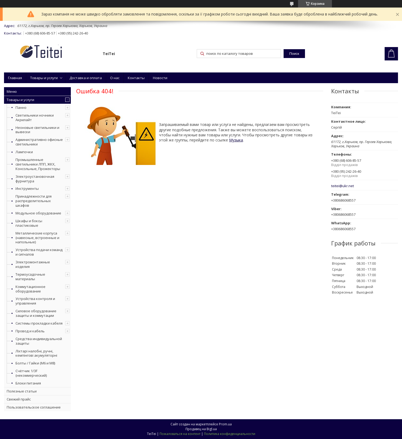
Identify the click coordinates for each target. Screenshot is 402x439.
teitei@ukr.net (342, 186)
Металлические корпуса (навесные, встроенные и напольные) (37, 238)
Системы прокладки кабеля (39, 323)
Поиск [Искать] (294, 54)
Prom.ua (225, 424)
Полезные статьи (22, 391)
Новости (160, 77)
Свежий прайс (19, 399)
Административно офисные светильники (39, 142)
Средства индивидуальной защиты (39, 341)
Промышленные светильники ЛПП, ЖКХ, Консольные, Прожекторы (38, 164)
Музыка (236, 140)
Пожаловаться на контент (180, 434)
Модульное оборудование (38, 213)
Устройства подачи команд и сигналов (39, 252)
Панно (21, 107)
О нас (114, 77)
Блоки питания (28, 383)
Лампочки (24, 151)
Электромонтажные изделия (33, 264)
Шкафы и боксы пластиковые (29, 223)
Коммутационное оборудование (30, 289)
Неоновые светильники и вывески (37, 129)
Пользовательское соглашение (34, 407)
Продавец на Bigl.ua (201, 429)
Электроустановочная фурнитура (35, 178)
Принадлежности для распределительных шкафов (34, 201)
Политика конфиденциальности (229, 434)
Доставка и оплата (85, 77)
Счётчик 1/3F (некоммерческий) (31, 373)
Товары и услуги (44, 77)
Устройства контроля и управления (35, 301)
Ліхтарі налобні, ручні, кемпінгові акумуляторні (36, 353)
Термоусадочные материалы (30, 276)
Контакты (136, 77)
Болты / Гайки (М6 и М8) (35, 363)
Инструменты (27, 188)
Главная (15, 77)
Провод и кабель (30, 331)
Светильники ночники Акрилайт (35, 117)
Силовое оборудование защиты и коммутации (36, 313)
